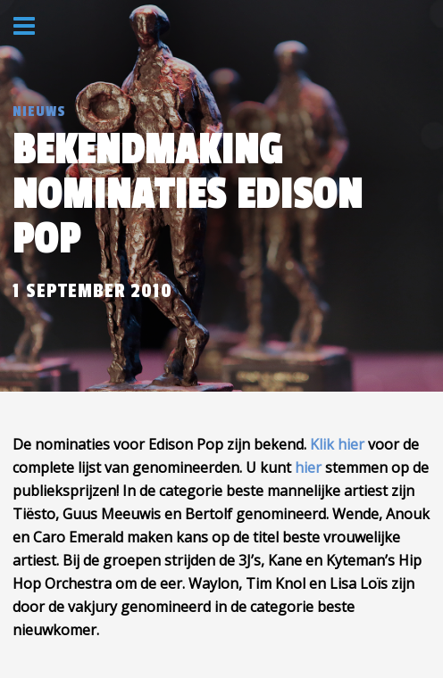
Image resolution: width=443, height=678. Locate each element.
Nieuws (39, 111)
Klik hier (337, 444)
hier (308, 467)
